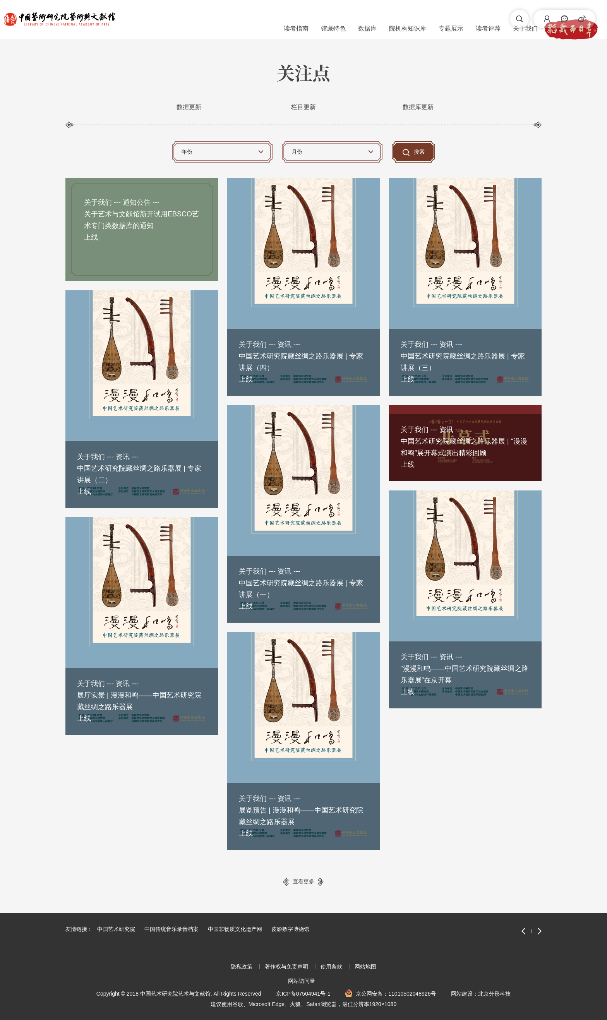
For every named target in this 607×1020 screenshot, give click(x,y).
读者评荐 (392, 18)
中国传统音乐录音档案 (171, 929)
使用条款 (331, 966)
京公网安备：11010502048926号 (396, 994)
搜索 (419, 152)
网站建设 (462, 994)
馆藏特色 (237, 18)
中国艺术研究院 (116, 929)
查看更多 (303, 881)
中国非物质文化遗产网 (235, 929)
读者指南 (200, 18)
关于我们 (429, 18)
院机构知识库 (312, 18)
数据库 (271, 18)
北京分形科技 (494, 994)
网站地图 (365, 966)
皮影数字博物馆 (290, 929)
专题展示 (355, 18)
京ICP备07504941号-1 (303, 994)
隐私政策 (241, 966)
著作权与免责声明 (286, 966)
